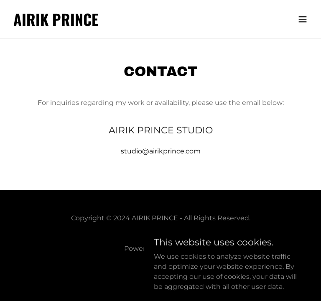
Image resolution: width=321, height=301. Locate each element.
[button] (302, 19)
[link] (55, 24)
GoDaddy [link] (181, 249)
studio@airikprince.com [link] (161, 151)
